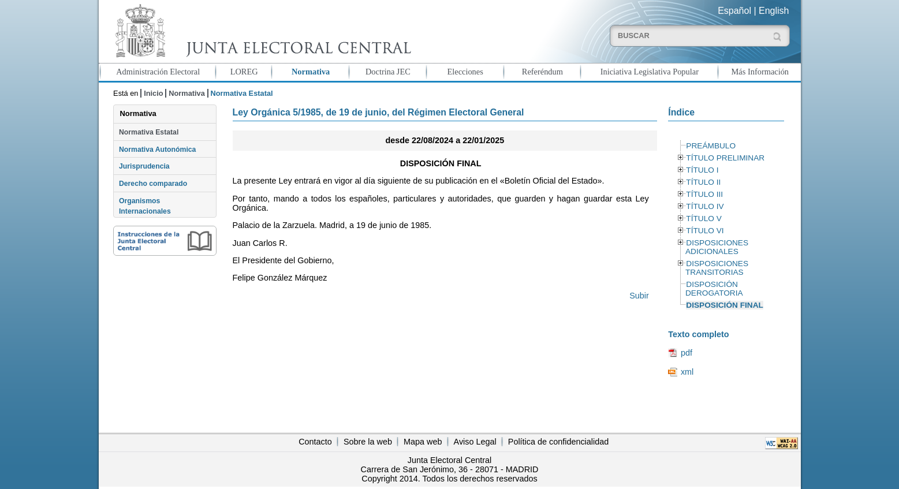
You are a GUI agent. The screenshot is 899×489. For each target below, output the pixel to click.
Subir (639, 295)
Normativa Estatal (148, 132)
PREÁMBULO (711, 145)
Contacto (315, 441)
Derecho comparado (153, 184)
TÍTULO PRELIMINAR (725, 158)
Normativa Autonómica (157, 149)
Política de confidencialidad (558, 441)
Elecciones (465, 71)
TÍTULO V (703, 218)
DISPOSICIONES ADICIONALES (716, 247)
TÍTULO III (704, 194)
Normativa (311, 71)
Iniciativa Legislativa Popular (649, 71)
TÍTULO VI (704, 230)
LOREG (244, 71)
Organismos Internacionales (145, 206)
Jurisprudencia (144, 166)
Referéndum (542, 71)
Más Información (760, 71)
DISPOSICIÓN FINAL (724, 305)
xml (687, 371)
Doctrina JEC (388, 71)
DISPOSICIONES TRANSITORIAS (716, 268)
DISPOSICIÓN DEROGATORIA (714, 288)
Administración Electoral (158, 71)
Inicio (153, 93)
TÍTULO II (703, 182)
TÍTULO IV (704, 206)
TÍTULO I (702, 170)
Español (734, 11)
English (774, 11)
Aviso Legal (475, 441)
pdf (686, 352)
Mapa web (423, 441)
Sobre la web (368, 441)
